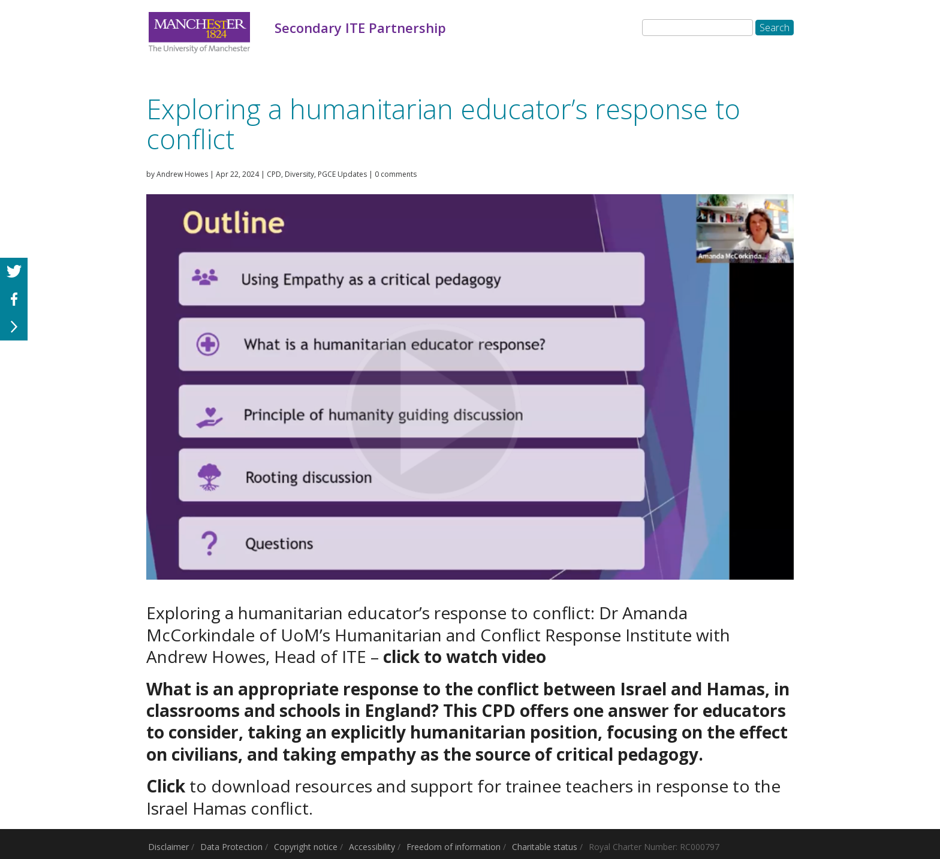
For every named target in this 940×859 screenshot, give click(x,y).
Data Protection (231, 846)
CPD (274, 174)
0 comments (396, 174)
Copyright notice (306, 846)
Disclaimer (168, 846)
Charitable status (544, 846)
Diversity (299, 174)
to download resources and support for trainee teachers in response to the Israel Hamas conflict (463, 796)
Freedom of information (453, 846)
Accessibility (372, 846)
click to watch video (464, 656)
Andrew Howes (182, 174)
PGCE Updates (342, 174)
